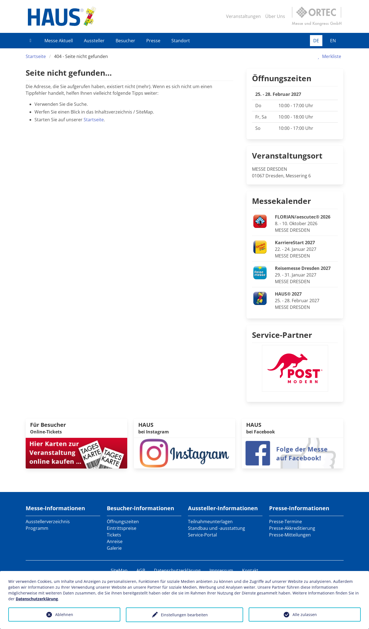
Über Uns (275, 16)
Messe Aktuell (58, 41)
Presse (153, 41)
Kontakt (250, 570)
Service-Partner (282, 335)
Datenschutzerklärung (177, 570)
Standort (180, 41)
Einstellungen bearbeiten (184, 614)
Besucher (125, 41)
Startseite (36, 56)
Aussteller (94, 41)
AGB (140, 570)
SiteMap (119, 570)
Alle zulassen (305, 614)
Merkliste (328, 56)
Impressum (221, 570)
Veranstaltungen (243, 16)
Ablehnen (64, 614)
